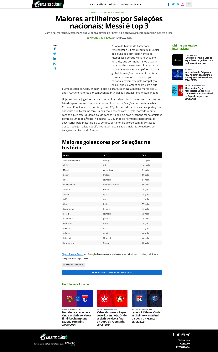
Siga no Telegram (188, 334)
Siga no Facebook (173, 334)
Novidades (101, 4)
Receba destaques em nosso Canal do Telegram (112, 272)
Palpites (112, 4)
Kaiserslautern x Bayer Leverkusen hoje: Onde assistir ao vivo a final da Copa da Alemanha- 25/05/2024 (112, 318)
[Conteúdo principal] (109, 176)
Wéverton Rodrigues (101, 37)
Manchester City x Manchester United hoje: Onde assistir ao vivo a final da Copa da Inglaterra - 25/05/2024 (199, 93)
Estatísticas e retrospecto (130, 4)
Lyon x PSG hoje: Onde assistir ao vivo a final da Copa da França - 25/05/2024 (146, 317)
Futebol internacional (115, 12)
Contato (185, 343)
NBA (91, 4)
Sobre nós (184, 340)
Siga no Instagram (183, 334)
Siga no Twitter (178, 334)
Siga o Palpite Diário (73, 254)
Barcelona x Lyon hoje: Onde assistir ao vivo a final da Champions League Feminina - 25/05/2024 (76, 318)
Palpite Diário (97, 12)
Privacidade (183, 347)
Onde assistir (191, 55)
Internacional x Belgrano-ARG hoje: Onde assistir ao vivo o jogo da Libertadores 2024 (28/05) (198, 76)
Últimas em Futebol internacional (185, 47)
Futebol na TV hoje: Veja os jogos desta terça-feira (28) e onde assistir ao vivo (199, 60)
